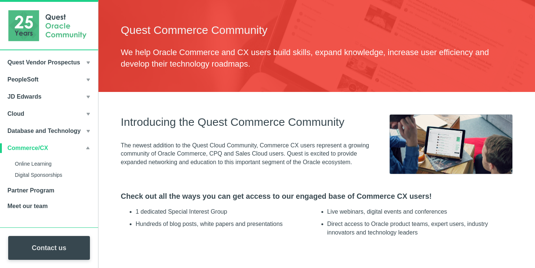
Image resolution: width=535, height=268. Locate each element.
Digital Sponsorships (38, 175)
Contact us (49, 248)
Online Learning (33, 164)
